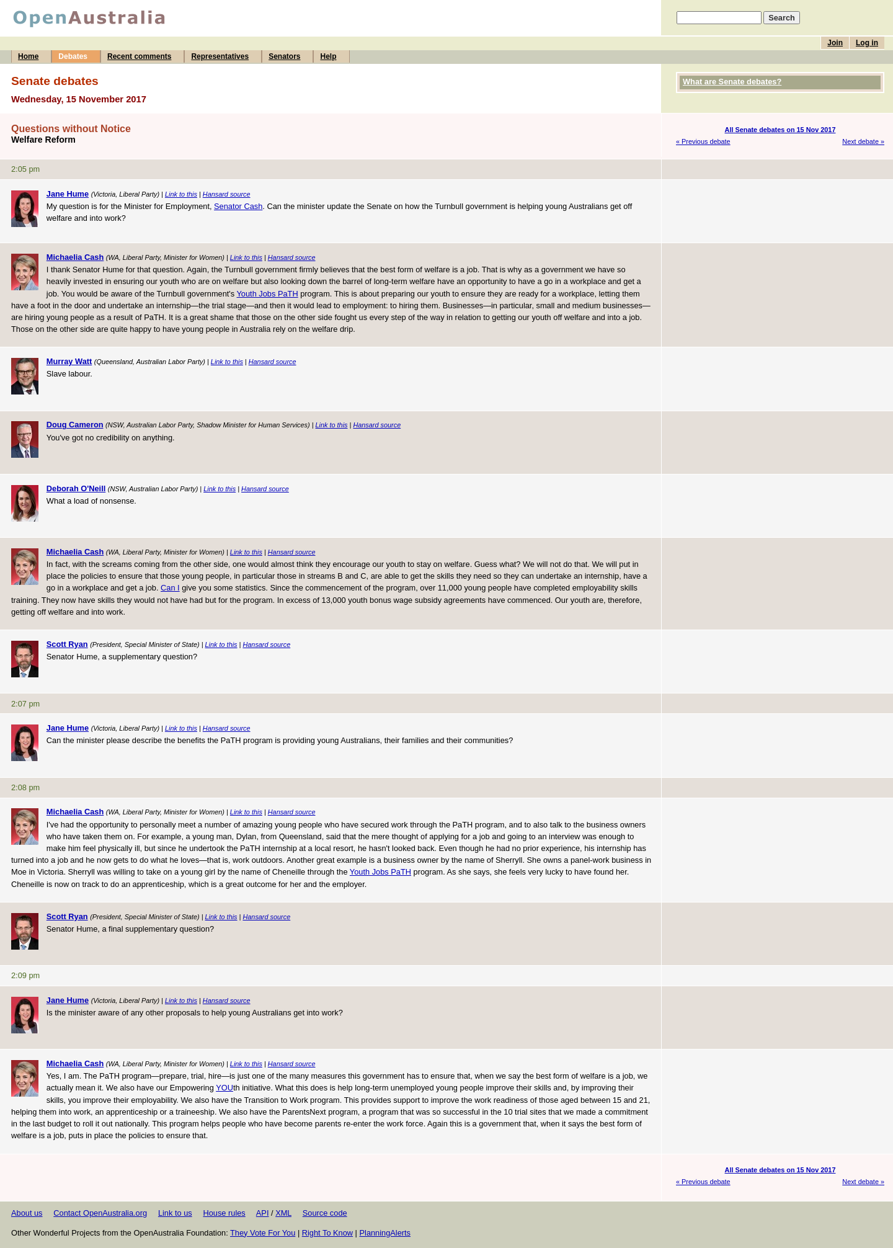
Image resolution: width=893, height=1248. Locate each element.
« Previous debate (703, 141)
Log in (867, 42)
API (262, 1213)
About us (27, 1213)
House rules (224, 1213)
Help (328, 56)
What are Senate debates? (732, 81)
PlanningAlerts (385, 1232)
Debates (72, 56)
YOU (224, 1087)
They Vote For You (262, 1232)
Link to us (175, 1213)
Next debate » (863, 141)
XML (283, 1213)
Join (835, 42)
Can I (170, 587)
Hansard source (227, 194)
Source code (325, 1213)
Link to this (181, 194)
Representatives (220, 56)
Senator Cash (238, 206)
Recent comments (139, 56)
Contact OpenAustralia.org (100, 1213)
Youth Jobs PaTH (267, 293)
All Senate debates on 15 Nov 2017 (780, 129)
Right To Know (327, 1232)
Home (28, 56)
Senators (284, 56)
